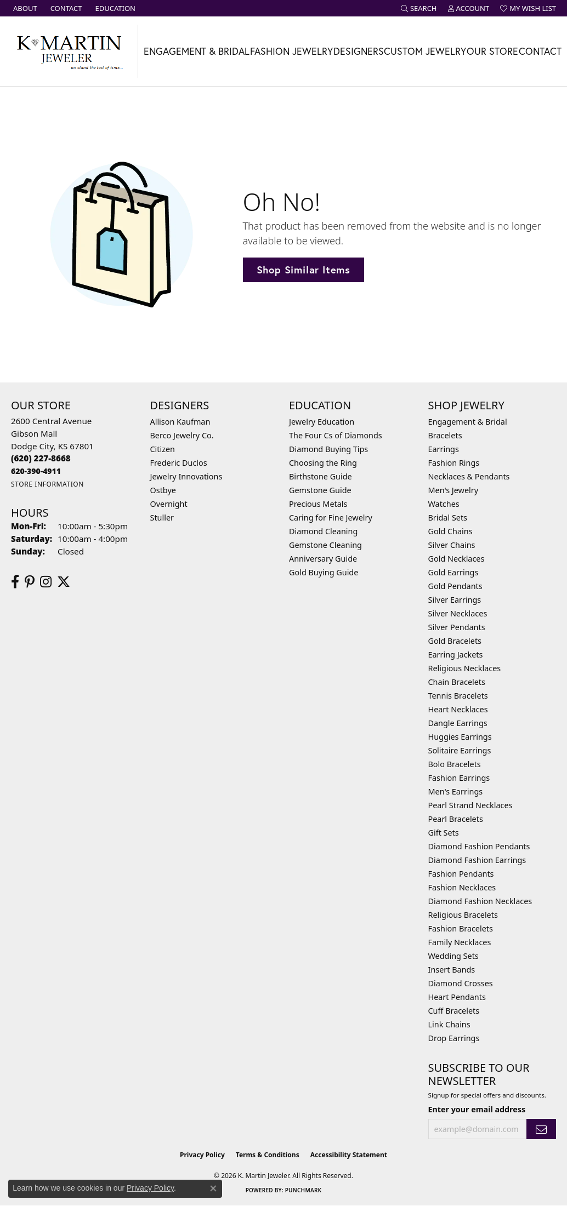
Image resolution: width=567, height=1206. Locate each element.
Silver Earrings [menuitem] (454, 600)
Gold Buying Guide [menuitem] (323, 572)
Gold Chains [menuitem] (450, 531)
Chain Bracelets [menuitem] (456, 682)
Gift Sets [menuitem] (443, 832)
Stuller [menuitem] (162, 517)
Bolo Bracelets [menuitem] (454, 764)
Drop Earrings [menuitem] (454, 1038)
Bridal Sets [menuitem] (448, 517)
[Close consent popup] (213, 1188)
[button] (419, 8)
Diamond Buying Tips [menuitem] (328, 449)
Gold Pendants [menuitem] (455, 586)
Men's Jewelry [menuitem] (453, 490)
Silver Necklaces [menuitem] (457, 613)
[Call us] (36, 471)
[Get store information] (47, 484)
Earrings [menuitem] (443, 449)
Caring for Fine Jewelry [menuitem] (330, 517)
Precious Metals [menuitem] (318, 504)
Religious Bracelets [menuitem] (463, 915)
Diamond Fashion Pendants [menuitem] (479, 846)
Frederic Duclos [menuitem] (178, 463)
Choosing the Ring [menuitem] (323, 463)
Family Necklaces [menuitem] (459, 942)
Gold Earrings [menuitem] (453, 572)
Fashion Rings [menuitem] (454, 463)
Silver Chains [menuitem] (451, 545)
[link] (24, 8)
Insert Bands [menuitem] (451, 969)
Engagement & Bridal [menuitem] (467, 421)
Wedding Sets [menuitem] (453, 956)
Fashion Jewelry (291, 51)
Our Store (492, 51)
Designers (358, 51)
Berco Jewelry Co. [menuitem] (182, 435)
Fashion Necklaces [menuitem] (462, 887)
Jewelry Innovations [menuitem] (186, 476)
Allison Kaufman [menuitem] (180, 421)
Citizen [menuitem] (162, 449)
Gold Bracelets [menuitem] (455, 641)
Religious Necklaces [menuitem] (464, 668)
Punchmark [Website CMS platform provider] (303, 1190)
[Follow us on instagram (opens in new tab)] (46, 581)
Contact (540, 51)
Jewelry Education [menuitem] (321, 421)
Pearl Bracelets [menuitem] (455, 819)
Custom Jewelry (425, 51)
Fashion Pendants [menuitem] (461, 873)
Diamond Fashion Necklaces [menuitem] (480, 901)
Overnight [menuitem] (169, 504)
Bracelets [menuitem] (445, 435)
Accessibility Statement (348, 1154)
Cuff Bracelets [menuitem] (454, 1010)
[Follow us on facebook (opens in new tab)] (15, 581)
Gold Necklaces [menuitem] (456, 558)
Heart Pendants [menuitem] (457, 997)
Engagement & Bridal (197, 51)
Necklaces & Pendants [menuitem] (469, 476)
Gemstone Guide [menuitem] (320, 490)
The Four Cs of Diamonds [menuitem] (335, 435)
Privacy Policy (202, 1154)
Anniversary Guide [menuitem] (323, 558)
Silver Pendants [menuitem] (456, 627)
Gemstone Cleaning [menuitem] (325, 545)
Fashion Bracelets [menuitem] (460, 928)
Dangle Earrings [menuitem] (457, 723)
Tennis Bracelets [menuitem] (458, 695)
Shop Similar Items (303, 269)
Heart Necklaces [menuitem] (458, 709)
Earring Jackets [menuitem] (455, 654)
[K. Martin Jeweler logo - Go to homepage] (69, 51)
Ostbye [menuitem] (163, 490)
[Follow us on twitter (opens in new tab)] (63, 581)
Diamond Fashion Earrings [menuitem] (477, 860)
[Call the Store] (41, 458)
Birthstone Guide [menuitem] (320, 476)
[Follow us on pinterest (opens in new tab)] (30, 581)
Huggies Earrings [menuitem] (460, 736)
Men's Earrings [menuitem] (455, 791)
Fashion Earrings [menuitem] (459, 778)
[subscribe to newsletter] (541, 1129)
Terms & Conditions (267, 1154)
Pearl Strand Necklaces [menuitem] (470, 805)
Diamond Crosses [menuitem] (460, 983)
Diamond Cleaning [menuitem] (323, 531)
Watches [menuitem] (444, 504)
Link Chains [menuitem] (449, 1024)
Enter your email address (477, 1109)
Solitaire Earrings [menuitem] (459, 750)
